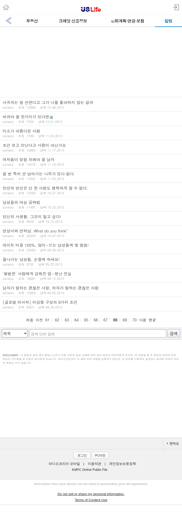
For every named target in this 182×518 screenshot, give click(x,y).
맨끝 (152, 319)
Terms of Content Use (91, 500)
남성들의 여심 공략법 (91, 204)
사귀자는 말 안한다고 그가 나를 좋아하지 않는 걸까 (91, 104)
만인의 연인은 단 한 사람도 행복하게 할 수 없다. (91, 190)
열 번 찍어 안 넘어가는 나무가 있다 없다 (91, 176)
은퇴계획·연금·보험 (127, 21)
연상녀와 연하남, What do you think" (91, 233)
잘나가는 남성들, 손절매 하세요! (91, 261)
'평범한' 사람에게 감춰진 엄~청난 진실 (91, 276)
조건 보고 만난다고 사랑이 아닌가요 (91, 147)
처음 (29, 319)
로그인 (82, 455)
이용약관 (94, 464)
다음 (142, 319)
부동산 (32, 21)
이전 (39, 319)
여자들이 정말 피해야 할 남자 (91, 162)
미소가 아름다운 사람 (91, 133)
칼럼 (168, 21)
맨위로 (172, 443)
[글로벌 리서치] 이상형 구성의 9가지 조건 (91, 304)
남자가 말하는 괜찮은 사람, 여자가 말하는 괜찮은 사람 (91, 290)
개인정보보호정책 (122, 464)
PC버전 (100, 455)
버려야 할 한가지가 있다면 (91, 119)
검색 (174, 333)
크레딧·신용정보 (73, 21)
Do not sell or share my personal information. (91, 494)
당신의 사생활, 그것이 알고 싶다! (91, 219)
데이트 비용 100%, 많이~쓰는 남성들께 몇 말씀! (91, 247)
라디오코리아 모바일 (64, 464)
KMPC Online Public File (89, 470)
